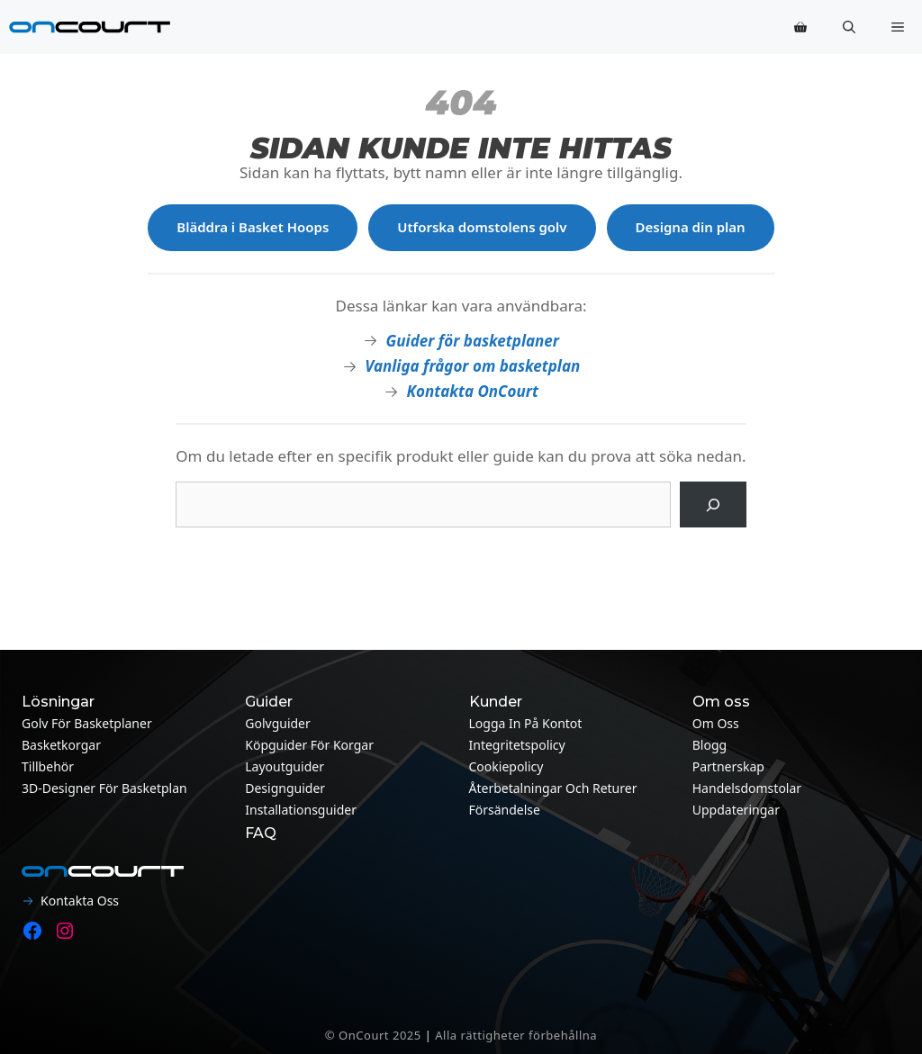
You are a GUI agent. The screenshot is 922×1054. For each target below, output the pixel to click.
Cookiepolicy (506, 766)
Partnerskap (728, 766)
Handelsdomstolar (746, 788)
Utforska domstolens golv (481, 227)
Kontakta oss (80, 900)
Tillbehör (48, 766)
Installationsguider (301, 809)
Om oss (715, 723)
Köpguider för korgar (309, 744)
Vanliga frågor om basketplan (472, 366)
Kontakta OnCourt (472, 391)
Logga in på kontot (526, 723)
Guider (269, 701)
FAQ (260, 833)
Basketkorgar (61, 744)
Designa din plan (691, 227)
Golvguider (278, 723)
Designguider (285, 788)
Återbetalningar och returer (553, 788)
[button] (849, 27)
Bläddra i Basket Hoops (252, 227)
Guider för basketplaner (472, 340)
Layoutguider (284, 766)
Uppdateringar (736, 809)
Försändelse (504, 809)
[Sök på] (713, 504)
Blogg (709, 744)
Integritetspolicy (517, 744)
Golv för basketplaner (87, 723)
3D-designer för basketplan (104, 788)
